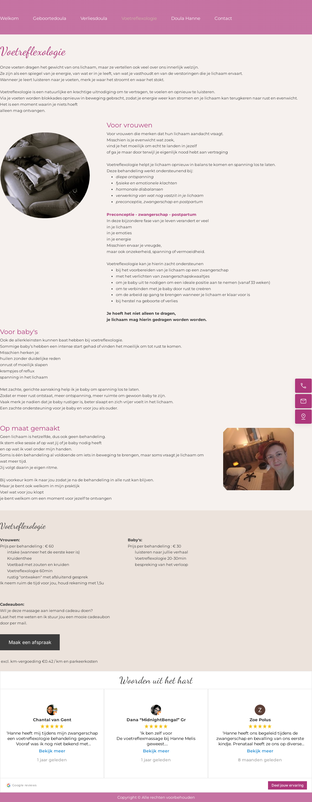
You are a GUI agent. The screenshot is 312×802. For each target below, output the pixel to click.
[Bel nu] (303, 386)
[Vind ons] (303, 416)
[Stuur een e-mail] (303, 401)
